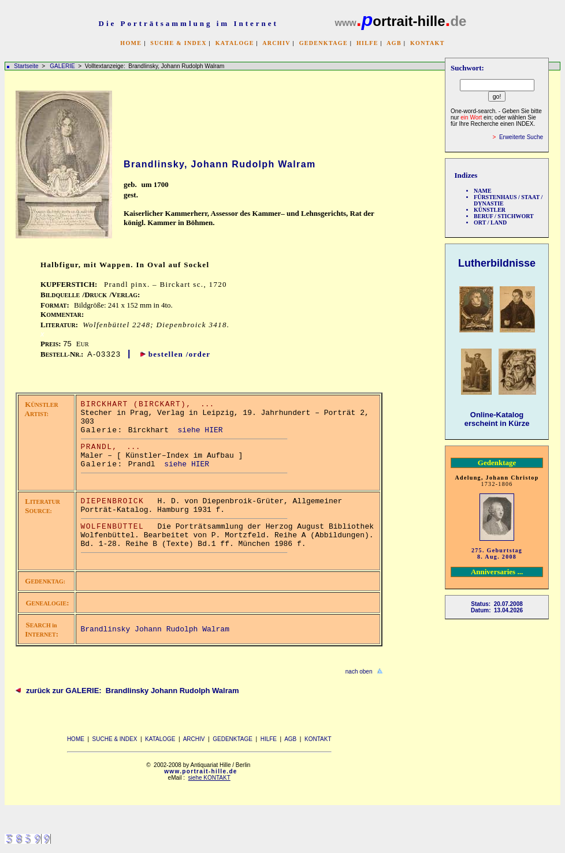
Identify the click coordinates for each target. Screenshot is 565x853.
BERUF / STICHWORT (504, 216)
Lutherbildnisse (497, 263)
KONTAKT (427, 43)
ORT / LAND (490, 222)
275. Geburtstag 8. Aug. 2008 (496, 553)
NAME (483, 191)
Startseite (26, 66)
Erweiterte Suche (521, 137)
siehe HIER (200, 430)
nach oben (359, 671)
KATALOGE (234, 43)
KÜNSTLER (489, 210)
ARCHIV (276, 43)
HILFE (367, 43)
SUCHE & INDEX (178, 43)
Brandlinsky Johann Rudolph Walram (155, 629)
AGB (394, 43)
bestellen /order (179, 354)
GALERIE (63, 66)
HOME (131, 43)
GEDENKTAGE (323, 43)
